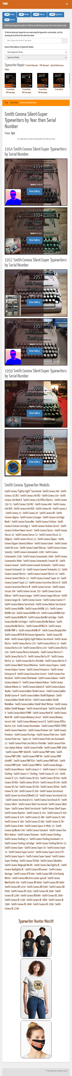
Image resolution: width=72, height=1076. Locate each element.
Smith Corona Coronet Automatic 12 (43, 569)
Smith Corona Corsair (41, 587)
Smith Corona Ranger (53, 765)
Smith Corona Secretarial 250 (53, 795)
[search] (36, 52)
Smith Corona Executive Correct (31, 674)
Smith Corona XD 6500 (37, 887)
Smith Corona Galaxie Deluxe (35, 682)
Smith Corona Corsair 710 (28, 591)
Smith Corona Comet (43, 543)
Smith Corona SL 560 (14, 821)
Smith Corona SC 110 (48, 774)
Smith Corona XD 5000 (53, 882)
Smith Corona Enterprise (38, 669)
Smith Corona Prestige (24, 734)
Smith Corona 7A (30, 513)
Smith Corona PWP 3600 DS (18, 752)
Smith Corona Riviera (14, 769)
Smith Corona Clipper (47, 539)
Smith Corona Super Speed (38, 856)
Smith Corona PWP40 (32, 765)
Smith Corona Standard (37, 830)
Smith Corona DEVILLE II (36, 626)
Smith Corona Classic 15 (25, 539)
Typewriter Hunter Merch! (36, 921)
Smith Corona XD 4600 (31, 882)
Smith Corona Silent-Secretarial (26, 808)
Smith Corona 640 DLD (24, 508)
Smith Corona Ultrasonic (36, 869)
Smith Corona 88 (47, 513)
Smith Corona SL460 (14, 826)
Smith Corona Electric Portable (30, 661)
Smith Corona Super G (15, 856)
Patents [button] (9, 19)
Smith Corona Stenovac (28, 834)
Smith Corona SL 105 (36, 813)
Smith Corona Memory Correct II (31, 721)
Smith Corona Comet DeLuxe (33, 548)
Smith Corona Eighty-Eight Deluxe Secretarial (32, 639)
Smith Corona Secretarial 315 (19, 800)
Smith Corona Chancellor (23, 521)
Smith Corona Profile (33, 747)
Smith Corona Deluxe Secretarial (19, 604)
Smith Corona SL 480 (34, 817)
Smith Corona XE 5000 (43, 891)
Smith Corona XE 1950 (21, 891)
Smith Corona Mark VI (42, 713)
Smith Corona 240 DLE (30, 495)
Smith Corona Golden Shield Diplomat (37, 695)
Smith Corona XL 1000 (52, 895)
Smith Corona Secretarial (51, 791)
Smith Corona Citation (46, 521)
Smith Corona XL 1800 (37, 900)
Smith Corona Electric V (55, 661)
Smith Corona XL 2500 (43, 904)
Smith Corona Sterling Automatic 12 (46, 839)
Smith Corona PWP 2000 (55, 747)
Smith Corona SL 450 (56, 813)
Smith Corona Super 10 (35, 847)
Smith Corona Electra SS (15, 656)
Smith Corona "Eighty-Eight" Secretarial (23, 491)
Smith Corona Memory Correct (27, 717)
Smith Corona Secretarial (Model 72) (21, 795)
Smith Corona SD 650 (50, 778)
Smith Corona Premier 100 (40, 730)
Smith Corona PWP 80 (32, 756)
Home (6, 103)
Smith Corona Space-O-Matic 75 (39, 826)
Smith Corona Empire (49, 665)
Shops (7, 69)
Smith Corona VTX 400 (24, 874)
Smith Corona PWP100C (47, 760)
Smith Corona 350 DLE (23, 504)
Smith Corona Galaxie (48, 678)
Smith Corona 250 (50, 495)
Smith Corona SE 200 (28, 791)
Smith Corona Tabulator (51, 860)
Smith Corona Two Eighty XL (47, 865)
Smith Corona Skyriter (15, 813)
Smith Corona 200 (51, 491)
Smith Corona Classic (43, 530)
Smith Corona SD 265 (29, 778)
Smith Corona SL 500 (55, 817)
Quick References (57, 65)
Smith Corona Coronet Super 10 (44, 578)
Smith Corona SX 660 (29, 860)
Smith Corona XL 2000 (21, 904)
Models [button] (24, 14)
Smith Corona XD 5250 (15, 887)
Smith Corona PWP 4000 (44, 752)
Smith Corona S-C (33, 769)
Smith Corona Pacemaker (28, 726)
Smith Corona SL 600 (34, 821)
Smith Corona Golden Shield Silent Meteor (34, 704)
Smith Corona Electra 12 (48, 643)
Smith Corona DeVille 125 (36, 608)
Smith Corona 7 (60, 508)
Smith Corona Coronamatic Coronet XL (40, 561)
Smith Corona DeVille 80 (16, 617)
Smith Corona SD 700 (50, 782)
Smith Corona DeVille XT (30, 630)
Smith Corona (14, 103)
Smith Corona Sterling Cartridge (19, 843)
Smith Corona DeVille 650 (53, 613)
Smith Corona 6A (43, 508)
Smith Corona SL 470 (14, 817)
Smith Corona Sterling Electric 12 (51, 843)
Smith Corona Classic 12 (26, 534)
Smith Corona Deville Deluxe (42, 621)
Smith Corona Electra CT (52, 652)
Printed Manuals (32, 65)
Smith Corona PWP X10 (24, 760)
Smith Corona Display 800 (54, 630)
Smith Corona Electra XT (39, 656)
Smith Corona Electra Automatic (24, 652)
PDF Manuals (44, 65)
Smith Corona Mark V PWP (19, 713)
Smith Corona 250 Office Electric (38, 500)
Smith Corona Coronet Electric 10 (42, 574)
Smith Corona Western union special (29, 878)
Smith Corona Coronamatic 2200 (29, 552)
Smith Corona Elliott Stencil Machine (21, 665)
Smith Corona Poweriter (16, 730)
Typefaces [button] (55, 14)
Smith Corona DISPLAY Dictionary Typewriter (25, 635)
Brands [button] (9, 14)
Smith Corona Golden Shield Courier (28, 691)
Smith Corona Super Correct (21, 852)
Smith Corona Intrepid (37, 708)
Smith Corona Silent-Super (54, 808)
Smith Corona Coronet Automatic (35, 565)
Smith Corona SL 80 (55, 821)
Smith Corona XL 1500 (15, 900)
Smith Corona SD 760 (29, 787)
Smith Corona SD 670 (29, 782)
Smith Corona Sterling (50, 834)
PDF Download (10, 93)
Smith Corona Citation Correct (45, 526)
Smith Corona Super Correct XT (50, 852)
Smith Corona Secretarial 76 (47, 800)
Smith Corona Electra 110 (24, 643)
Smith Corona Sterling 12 (16, 839)
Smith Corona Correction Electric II (44, 582)
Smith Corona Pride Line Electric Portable (27, 743)
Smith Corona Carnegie (30, 517)
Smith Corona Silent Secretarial (32, 804)
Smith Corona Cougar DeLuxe (46, 595)
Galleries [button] (39, 14)
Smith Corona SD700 (49, 787)
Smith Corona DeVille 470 (28, 613)
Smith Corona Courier (32, 600)
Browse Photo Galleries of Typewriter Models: (19, 47)
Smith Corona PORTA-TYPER (53, 726)
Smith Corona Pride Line (48, 734)
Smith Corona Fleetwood (25, 678)
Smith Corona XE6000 (31, 895)
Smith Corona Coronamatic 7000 (38, 556)
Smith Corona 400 (43, 504)
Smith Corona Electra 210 (35, 648)
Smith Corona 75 (13, 513)
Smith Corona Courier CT (54, 600)
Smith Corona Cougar (22, 595)
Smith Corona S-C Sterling (25, 774)
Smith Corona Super (14, 847)
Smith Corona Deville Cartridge (42, 617)
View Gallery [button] (34, 191)
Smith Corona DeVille (14, 608)
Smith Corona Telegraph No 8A (19, 865)
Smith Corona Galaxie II (33, 687)
